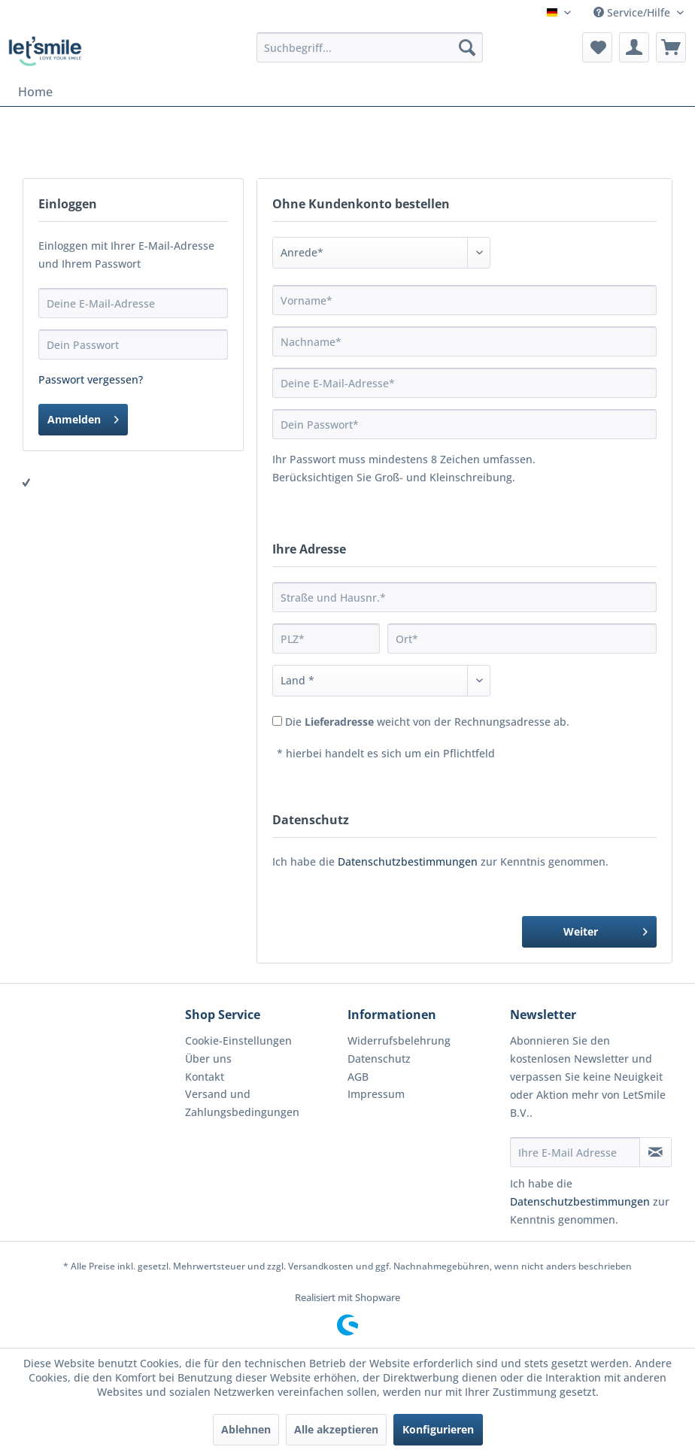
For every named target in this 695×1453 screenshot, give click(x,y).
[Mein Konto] (634, 47)
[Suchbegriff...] (369, 47)
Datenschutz (379, 1058)
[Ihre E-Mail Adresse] (575, 1152)
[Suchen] (467, 47)
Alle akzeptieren (336, 1429)
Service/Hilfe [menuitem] (633, 12)
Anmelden (83, 417)
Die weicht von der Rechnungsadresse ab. (427, 721)
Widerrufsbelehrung (399, 1040)
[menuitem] (369, 47)
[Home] (35, 91)
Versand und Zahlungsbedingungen (242, 1103)
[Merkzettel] (597, 47)
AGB (358, 1076)
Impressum (376, 1094)
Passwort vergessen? (90, 379)
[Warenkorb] (671, 47)
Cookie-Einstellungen (238, 1040)
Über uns (208, 1058)
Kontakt (204, 1076)
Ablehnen (246, 1429)
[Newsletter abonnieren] (655, 1152)
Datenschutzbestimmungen (408, 861)
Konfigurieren (438, 1429)
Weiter (605, 929)
